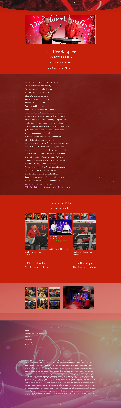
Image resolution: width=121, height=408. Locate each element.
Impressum (54, 327)
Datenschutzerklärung (64, 327)
